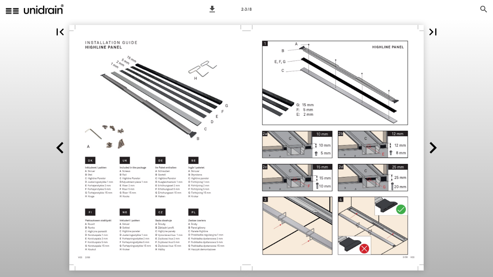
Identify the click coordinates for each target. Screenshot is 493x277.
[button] (212, 9)
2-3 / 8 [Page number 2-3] (246, 9)
